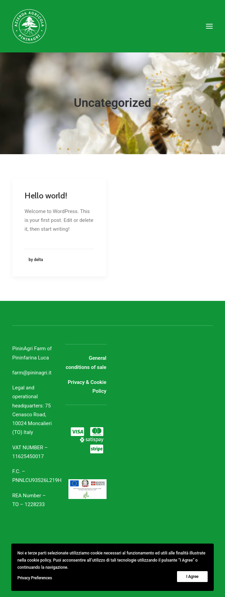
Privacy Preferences (34, 578)
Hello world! (46, 195)
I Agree (192, 576)
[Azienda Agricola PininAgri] (29, 26)
